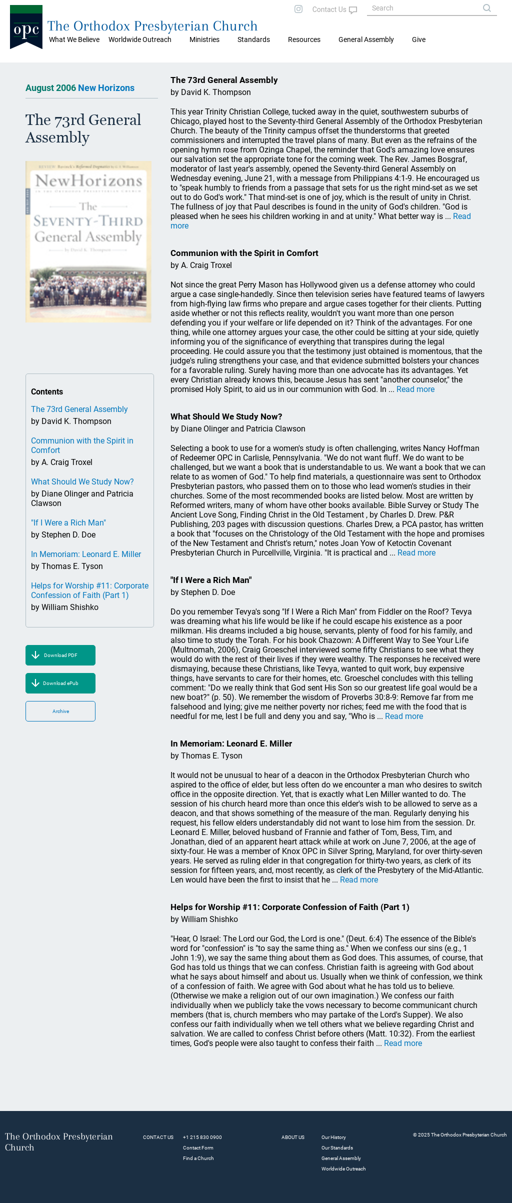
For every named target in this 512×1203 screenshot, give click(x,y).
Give (419, 40)
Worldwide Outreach (344, 1169)
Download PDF (61, 655)
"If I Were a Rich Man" (68, 523)
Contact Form (198, 1147)
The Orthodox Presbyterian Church (153, 26)
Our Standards (337, 1147)
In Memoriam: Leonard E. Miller (86, 554)
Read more (415, 389)
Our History (334, 1137)
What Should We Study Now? (82, 481)
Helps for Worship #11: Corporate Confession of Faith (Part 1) (89, 590)
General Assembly (366, 40)
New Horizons (106, 87)
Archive (60, 711)
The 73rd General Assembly (79, 409)
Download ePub (60, 683)
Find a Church (198, 1158)
